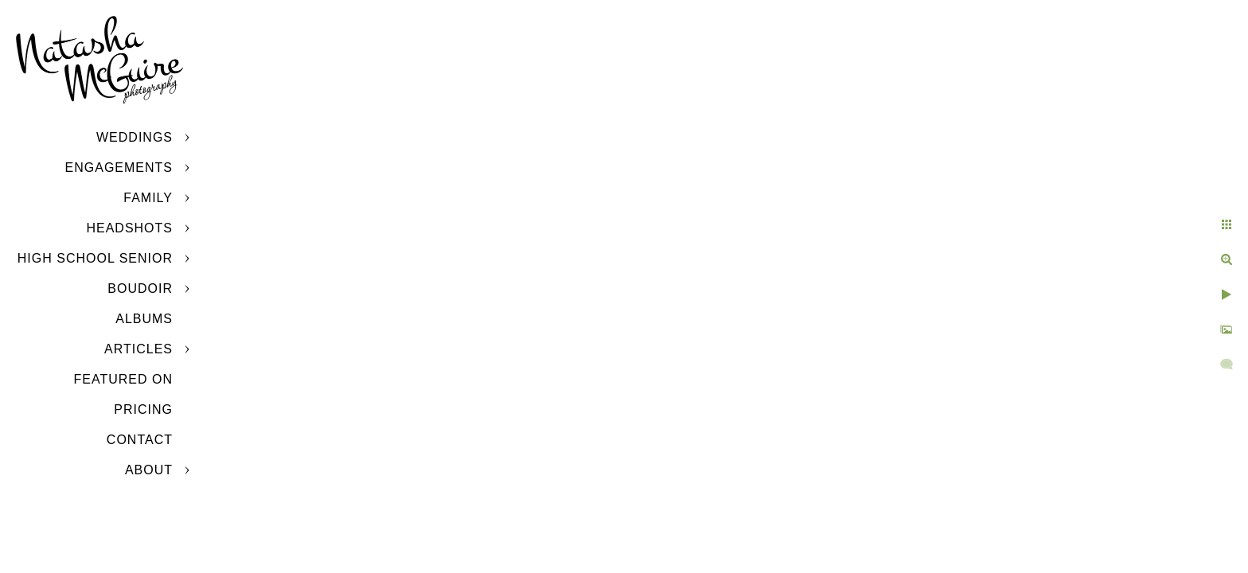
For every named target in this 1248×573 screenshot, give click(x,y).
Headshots (129, 228)
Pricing (143, 409)
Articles (138, 349)
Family (148, 198)
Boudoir (140, 288)
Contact (140, 439)
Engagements (119, 167)
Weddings (134, 137)
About (149, 470)
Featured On (123, 379)
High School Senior (95, 258)
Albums (144, 318)
